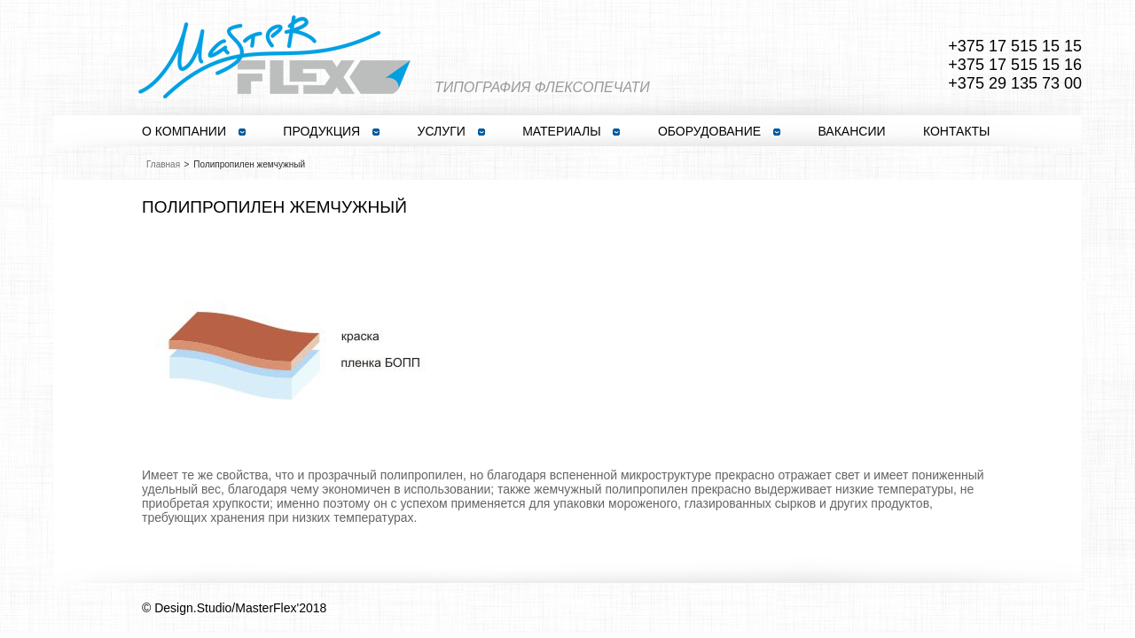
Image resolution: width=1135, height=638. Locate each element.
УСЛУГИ (451, 131)
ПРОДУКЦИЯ (331, 131)
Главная (163, 164)
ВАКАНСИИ (851, 131)
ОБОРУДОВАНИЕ (719, 131)
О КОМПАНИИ (194, 131)
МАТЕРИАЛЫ (571, 131)
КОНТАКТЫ (956, 131)
